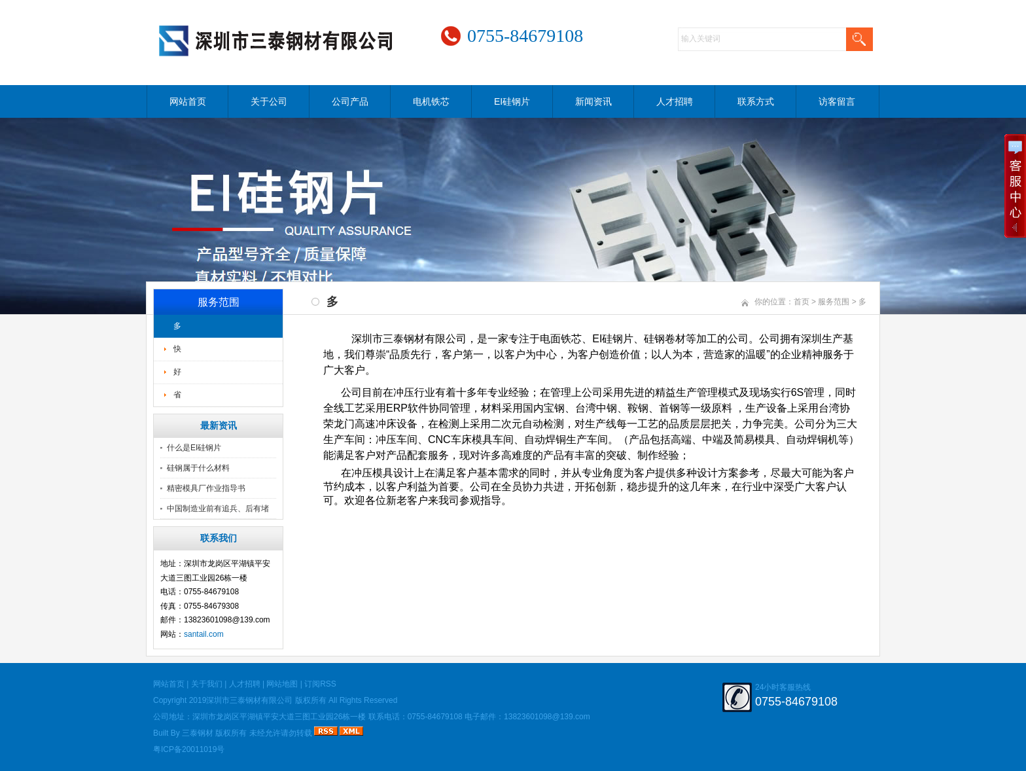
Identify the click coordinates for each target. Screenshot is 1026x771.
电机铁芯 (431, 101)
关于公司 (269, 101)
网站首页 (187, 101)
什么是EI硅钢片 (194, 447)
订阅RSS (320, 684)
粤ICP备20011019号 (188, 749)
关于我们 (206, 684)
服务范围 (833, 301)
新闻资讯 (593, 101)
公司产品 (350, 101)
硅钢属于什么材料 (198, 468)
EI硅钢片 (512, 101)
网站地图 (282, 684)
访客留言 (837, 101)
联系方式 (755, 101)
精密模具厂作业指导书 (206, 488)
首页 (801, 301)
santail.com (204, 634)
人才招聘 (674, 101)
